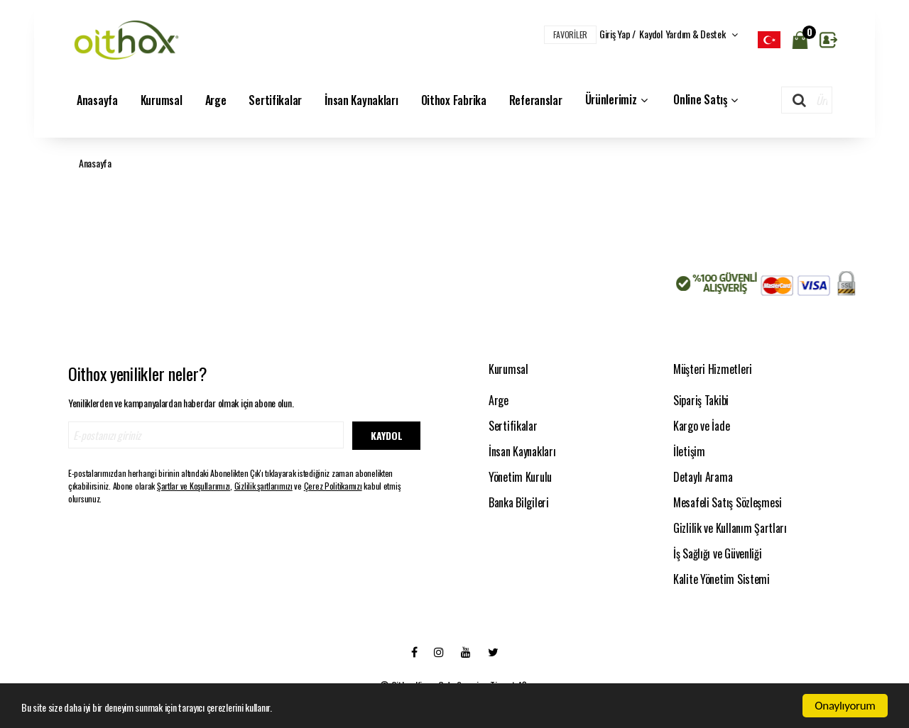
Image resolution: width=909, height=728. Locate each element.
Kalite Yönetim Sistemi (721, 579)
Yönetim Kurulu (520, 476)
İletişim (689, 451)
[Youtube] (466, 651)
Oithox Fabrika (453, 100)
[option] (769, 39)
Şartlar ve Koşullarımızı (193, 486)
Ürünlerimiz (618, 100)
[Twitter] (493, 651)
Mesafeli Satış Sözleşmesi (727, 502)
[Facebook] (414, 651)
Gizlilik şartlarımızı (263, 486)
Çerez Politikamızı (333, 486)
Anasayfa (97, 100)
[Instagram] (439, 651)
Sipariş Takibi (701, 400)
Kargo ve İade (701, 425)
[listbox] (769, 40)
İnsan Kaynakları (361, 100)
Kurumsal (162, 100)
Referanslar (535, 100)
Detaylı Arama (702, 476)
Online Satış (707, 100)
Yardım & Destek (701, 33)
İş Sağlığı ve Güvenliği (717, 553)
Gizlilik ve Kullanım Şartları (730, 527)
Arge (216, 100)
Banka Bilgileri (519, 502)
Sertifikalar (275, 100)
